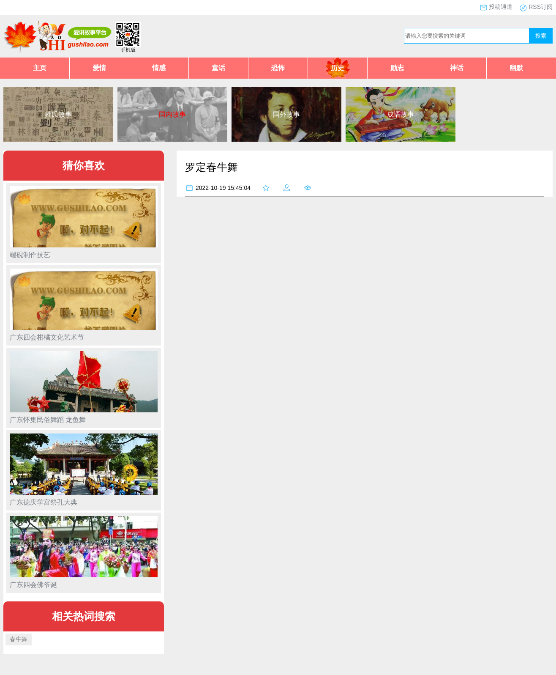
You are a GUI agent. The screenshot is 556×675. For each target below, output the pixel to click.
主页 (39, 67)
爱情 (99, 67)
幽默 (516, 67)
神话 (456, 67)
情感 (159, 67)
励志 (397, 67)
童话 (218, 67)
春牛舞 (18, 639)
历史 (337, 67)
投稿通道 (500, 6)
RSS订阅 (541, 6)
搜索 (540, 36)
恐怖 (278, 67)
